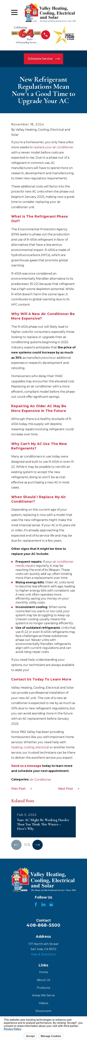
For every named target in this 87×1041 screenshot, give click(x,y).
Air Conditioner (40, 779)
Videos (43, 1003)
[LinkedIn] (43, 905)
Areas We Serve (43, 995)
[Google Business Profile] (51, 905)
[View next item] (38, 845)
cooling (29, 747)
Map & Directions (43, 954)
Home (43, 972)
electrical (42, 747)
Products (43, 987)
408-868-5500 (43, 925)
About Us (43, 980)
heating (16, 747)
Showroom (43, 1011)
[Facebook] (36, 905)
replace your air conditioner (53, 147)
